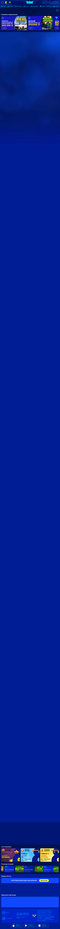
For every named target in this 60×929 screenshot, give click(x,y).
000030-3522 (51, 916)
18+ (56, 916)
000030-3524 (47, 918)
